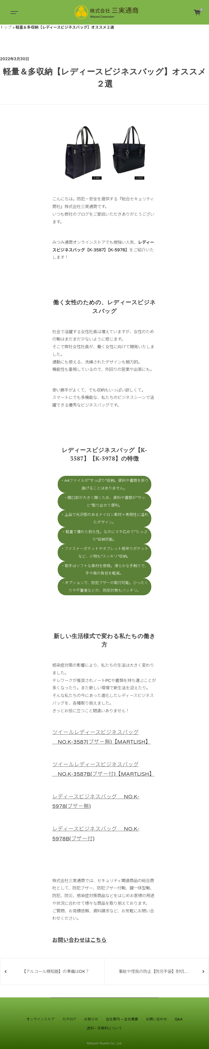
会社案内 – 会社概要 (122, 1019)
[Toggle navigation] (13, 12)
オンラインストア (40, 1019)
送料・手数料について (104, 1028)
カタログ (69, 1019)
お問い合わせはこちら (79, 940)
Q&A (179, 1019)
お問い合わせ (156, 1019)
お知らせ (91, 1019)
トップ (5, 27)
